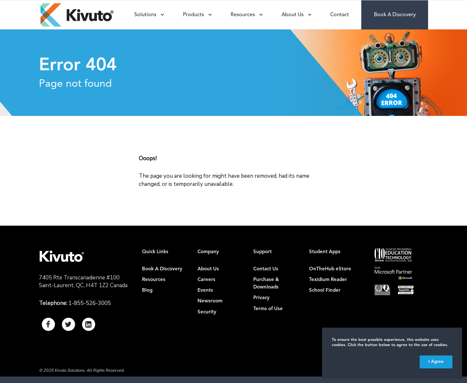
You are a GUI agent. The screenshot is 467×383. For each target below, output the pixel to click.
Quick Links (155, 252)
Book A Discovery (162, 269)
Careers (206, 279)
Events (205, 290)
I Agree (436, 362)
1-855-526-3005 (89, 303)
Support (262, 252)
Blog (147, 290)
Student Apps (325, 252)
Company (208, 252)
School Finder (325, 290)
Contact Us (265, 269)
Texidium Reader (328, 279)
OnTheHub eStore (330, 269)
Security (207, 312)
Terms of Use (268, 309)
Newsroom (210, 301)
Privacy (261, 298)
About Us (208, 269)
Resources (153, 279)
